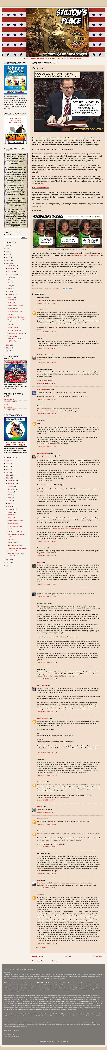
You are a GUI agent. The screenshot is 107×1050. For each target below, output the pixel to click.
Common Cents (9, 399)
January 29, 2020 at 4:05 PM (46, 812)
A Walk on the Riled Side (16, 317)
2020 (8, 263)
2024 (8, 251)
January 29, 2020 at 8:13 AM (46, 446)
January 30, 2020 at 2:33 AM (46, 873)
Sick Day (10, 314)
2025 (8, 249)
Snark (39, 562)
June (9, 283)
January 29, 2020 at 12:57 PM (47, 775)
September (12, 274)
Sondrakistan (8, 407)
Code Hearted (12, 336)
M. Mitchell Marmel (43, 389)
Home (68, 956)
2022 (8, 257)
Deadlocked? (12, 300)
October (11, 271)
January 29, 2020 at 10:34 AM (47, 662)
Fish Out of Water (43, 355)
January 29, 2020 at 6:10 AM (46, 383)
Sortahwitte (41, 782)
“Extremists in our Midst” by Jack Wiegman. (67, 528)
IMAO (6, 404)
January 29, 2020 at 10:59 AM (47, 711)
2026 (8, 246)
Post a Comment (40, 948)
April (9, 288)
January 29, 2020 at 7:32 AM (46, 414)
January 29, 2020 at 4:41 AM (46, 348)
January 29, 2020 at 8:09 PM (46, 824)
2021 (8, 260)
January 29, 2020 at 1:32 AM (46, 332)
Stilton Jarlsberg (43, 453)
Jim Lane (40, 310)
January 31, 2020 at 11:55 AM (47, 943)
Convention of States (10, 402)
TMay (39, 894)
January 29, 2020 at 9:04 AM (46, 555)
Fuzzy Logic (11, 302)
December (11, 265)
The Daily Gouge (9, 409)
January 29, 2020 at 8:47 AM (46, 541)
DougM (39, 806)
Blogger (65, 1042)
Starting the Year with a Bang (17, 333)
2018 (8, 348)
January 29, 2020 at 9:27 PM (46, 847)
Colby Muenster (42, 718)
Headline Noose (13, 327)
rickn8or (40, 591)
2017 (8, 351)
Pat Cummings (42, 685)
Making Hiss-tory (13, 308)
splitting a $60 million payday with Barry (86, 255)
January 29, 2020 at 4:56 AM (46, 362)
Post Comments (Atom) (49, 961)
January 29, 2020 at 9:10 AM (46, 584)
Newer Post (37, 956)
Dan (38, 831)
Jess (39, 880)
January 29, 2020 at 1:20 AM (46, 303)
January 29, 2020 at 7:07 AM (46, 399)
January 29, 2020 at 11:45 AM (47, 753)
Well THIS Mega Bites (15, 330)
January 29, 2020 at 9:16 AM (46, 596)
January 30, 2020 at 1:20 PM (46, 888)
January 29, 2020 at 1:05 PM (46, 800)
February (11, 294)
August (10, 277)
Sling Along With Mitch (15, 311)
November (11, 268)
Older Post (98, 956)
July (9, 280)
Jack (39, 420)
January (11, 297)
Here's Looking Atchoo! (15, 305)
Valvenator (41, 819)
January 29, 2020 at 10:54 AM (47, 679)
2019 (8, 345)
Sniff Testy (11, 324)
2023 (8, 254)
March (10, 291)
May (9, 286)
